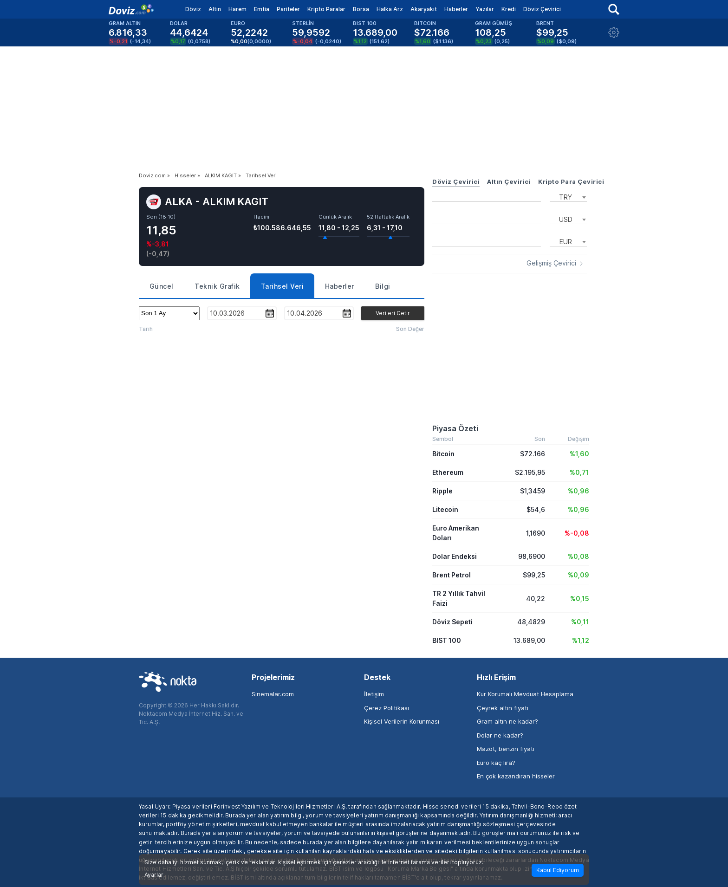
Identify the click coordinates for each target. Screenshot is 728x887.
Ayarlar (153, 875)
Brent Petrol (451, 575)
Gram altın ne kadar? (507, 721)
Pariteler (288, 9)
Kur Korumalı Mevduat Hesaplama (525, 694)
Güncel (162, 286)
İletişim (374, 694)
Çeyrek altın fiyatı (502, 708)
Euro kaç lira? (496, 762)
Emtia (261, 9)
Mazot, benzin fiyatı (505, 748)
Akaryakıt (423, 9)
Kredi (508, 9)
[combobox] (568, 196)
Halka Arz (390, 9)
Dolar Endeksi (454, 556)
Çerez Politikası (386, 708)
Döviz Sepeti (452, 622)
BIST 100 (446, 640)
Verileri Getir (393, 313)
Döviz (193, 9)
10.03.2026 (227, 313)
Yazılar (484, 9)
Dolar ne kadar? (500, 735)
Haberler (456, 9)
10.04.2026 (304, 313)
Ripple (442, 491)
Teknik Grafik (217, 286)
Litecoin (445, 509)
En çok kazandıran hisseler (516, 776)
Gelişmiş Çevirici (551, 263)
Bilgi (382, 286)
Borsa (361, 9)
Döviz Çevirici (542, 9)
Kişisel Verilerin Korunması (401, 721)
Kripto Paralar (326, 9)
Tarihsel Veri (282, 286)
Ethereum (447, 472)
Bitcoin (443, 454)
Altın (214, 9)
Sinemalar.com (273, 694)
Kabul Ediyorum (557, 870)
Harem (237, 9)
